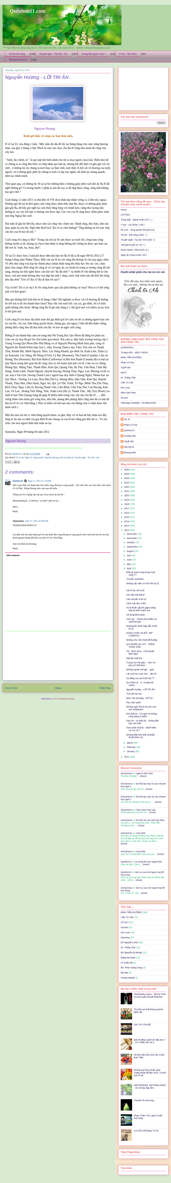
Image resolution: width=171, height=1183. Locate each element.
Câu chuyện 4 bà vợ (136, 599)
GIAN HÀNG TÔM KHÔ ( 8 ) (135, 250)
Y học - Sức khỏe (128, 53)
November (132, 538)
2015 (127, 517)
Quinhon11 (17, 454)
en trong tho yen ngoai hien (148, 861)
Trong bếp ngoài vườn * (94, 53)
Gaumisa (125, 937)
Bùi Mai (124, 972)
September (132, 546)
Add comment (12, 555)
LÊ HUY (125, 922)
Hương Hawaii (128, 977)
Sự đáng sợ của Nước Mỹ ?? (140, 678)
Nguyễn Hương (51, 457)
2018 (127, 504)
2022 (127, 487)
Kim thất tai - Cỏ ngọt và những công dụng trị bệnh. (141, 715)
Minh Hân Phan (128, 392)
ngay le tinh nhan (144, 773)
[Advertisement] (57, 656)
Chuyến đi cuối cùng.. (144, 1100)
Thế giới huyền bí (18, 59)
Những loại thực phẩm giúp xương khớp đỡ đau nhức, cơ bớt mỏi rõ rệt (150, 1073)
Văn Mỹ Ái (129, 447)
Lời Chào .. (126, 214)
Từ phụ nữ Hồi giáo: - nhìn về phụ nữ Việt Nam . (140, 664)
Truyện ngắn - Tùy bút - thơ (53, 53)
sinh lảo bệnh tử (66, 457)
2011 (127, 756)
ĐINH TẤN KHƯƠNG (131, 357)
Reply (15, 511)
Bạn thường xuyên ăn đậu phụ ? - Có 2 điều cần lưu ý (149, 1041)
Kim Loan (125, 387)
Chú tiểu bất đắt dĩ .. (136, 595)
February (131, 747)
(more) (142, 776)
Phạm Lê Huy (130, 425)
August (130, 551)
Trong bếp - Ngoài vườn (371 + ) (136, 219)
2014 (127, 521)
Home (58, 687)
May (129, 564)
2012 (127, 530)
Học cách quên (133, 702)
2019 (127, 500)
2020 (127, 495)
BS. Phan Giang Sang (131, 967)
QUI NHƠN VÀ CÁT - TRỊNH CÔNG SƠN (140, 645)
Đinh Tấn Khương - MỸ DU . (140, 698)
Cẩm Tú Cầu (127, 382)
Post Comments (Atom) (63, 699)
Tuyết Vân (126, 367)
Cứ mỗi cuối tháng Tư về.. (146, 1130)
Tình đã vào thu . (134, 693)
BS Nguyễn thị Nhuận (131, 952)
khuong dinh (130, 452)
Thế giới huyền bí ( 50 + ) (133, 245)
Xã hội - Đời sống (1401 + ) (134, 235)
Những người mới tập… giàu (140, 669)
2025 (127, 474)
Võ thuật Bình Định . (136, 615)
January (131, 751)
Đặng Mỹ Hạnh (128, 957)
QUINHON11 (127, 347)
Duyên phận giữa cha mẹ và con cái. (143, 272)
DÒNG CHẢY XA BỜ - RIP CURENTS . (139, 634)
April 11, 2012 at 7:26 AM (39, 481)
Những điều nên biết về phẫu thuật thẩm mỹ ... (140, 736)
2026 (127, 469)
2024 (127, 478)
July (129, 555)
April (129, 568)
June (129, 559)
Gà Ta (127, 419)
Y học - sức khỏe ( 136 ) (132, 224)
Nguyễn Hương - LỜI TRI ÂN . (141, 689)
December (132, 534)
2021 (127, 491)
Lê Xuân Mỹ (126, 962)
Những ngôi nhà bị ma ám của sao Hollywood (141, 708)
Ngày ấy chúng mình (34, 457)
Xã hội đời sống (17, 53)
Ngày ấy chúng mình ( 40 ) (134, 255)
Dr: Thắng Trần (128, 377)
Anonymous (126, 773)
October (131, 542)
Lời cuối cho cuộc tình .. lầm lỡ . (141, 674)
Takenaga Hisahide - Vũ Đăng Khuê (138, 403)
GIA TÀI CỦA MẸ (142, 1024)
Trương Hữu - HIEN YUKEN (134, 352)
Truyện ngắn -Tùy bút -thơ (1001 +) (138, 240)
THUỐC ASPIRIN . (135, 579)
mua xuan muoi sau (145, 810)
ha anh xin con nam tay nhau (150, 820)
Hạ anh (124, 397)
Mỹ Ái (123, 372)
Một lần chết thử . (134, 658)
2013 (127, 525)
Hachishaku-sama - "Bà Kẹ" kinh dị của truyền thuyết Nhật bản (150, 995)
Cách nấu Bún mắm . (136, 603)
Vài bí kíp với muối (135, 590)
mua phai (140, 833)
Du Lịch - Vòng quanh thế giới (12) (137, 230)
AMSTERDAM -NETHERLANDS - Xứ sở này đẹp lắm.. (150, 1086)
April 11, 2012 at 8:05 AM (36, 521)
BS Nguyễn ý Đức (129, 942)
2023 (127, 482)
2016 (127, 513)
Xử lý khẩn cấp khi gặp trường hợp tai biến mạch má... (141, 609)
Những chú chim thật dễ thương (141, 640)
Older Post (105, 687)
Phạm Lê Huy (127, 362)
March (130, 743)
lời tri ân (20, 457)
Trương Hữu (130, 436)
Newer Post (11, 687)
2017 (127, 508)
